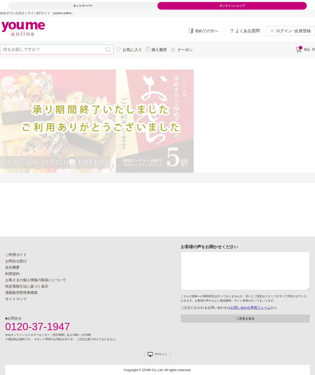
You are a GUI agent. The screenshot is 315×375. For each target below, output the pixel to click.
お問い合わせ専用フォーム (250, 308)
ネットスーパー (83, 5)
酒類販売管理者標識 (21, 292)
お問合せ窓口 (16, 261)
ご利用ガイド (16, 255)
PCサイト (161, 354)
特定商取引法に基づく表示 (26, 286)
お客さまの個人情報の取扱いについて (35, 280)
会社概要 (12, 267)
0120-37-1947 (37, 326)
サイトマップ (16, 299)
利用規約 (12, 274)
